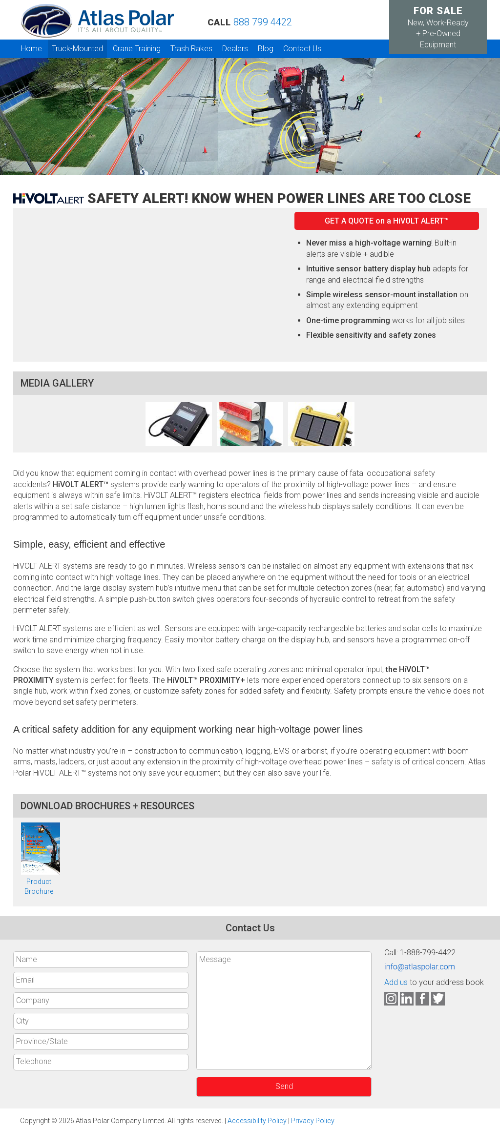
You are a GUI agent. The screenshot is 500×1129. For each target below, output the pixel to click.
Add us (396, 982)
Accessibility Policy (257, 1121)
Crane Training (137, 48)
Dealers (235, 48)
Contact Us (302, 48)
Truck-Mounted (77, 48)
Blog (265, 48)
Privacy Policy (312, 1121)
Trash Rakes (191, 48)
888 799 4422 (262, 22)
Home (31, 48)
